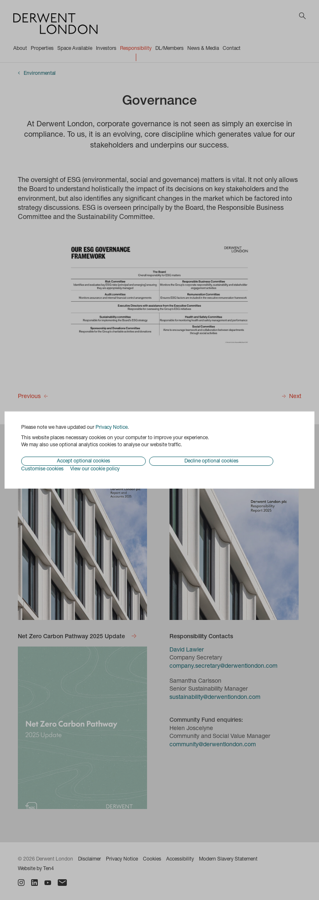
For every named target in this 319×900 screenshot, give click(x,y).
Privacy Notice (112, 427)
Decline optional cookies (211, 461)
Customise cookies (42, 469)
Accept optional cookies (83, 461)
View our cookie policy (95, 469)
